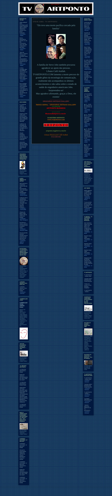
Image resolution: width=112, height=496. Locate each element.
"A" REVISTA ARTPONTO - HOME (23, 371)
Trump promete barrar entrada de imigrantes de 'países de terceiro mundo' (88, 205)
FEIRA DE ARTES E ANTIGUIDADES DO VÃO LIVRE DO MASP (24, 377)
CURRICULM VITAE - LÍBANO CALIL (23, 305)
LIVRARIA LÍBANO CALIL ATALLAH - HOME (23, 288)
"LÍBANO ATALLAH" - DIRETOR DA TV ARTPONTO (87, 408)
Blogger (68, 492)
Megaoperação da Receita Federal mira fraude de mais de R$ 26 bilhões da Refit (88, 261)
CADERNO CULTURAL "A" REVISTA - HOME (23, 445)
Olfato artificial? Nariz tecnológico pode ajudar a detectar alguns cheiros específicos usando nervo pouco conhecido (24, 27)
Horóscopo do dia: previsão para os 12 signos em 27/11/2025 (87, 25)
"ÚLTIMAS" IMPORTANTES (88, 399)
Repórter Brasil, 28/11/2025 (88, 244)
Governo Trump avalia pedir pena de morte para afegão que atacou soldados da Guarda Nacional (24, 117)
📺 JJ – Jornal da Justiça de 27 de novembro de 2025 (88, 106)
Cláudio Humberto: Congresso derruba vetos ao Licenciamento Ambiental (24, 136)
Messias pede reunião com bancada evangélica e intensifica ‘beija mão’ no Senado (88, 75)
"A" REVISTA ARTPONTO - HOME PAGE (23, 384)
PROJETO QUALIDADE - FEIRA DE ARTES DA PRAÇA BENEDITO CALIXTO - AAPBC (23, 455)
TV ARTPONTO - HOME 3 (88, 291)
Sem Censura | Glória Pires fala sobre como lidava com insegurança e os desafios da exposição (88, 226)
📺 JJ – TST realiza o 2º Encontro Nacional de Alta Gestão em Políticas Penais (88, 148)
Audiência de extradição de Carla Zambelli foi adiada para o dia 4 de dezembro (24, 127)
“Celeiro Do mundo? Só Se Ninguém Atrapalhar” (87, 285)
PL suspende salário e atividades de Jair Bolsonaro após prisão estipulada (23, 108)
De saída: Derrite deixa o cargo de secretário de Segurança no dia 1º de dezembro (88, 63)
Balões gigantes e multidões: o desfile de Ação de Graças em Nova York (88, 193)
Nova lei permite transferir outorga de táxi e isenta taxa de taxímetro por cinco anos (24, 236)
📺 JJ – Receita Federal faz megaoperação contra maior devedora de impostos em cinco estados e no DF (88, 133)
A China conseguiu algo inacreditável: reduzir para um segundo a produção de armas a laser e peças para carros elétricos (23, 73)
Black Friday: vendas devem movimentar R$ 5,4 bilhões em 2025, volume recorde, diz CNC (88, 51)
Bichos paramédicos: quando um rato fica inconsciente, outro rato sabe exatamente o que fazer (23, 42)
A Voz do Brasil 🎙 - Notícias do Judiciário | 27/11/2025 (88, 95)
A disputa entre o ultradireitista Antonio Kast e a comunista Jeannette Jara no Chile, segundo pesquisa (24, 202)
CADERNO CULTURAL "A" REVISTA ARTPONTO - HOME (23, 464)
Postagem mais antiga (73, 147)
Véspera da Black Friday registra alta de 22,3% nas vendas (23, 214)
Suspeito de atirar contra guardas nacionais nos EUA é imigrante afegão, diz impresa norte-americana (88, 37)
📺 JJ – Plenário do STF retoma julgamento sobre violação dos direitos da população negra (88, 118)
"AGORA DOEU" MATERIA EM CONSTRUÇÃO (88, 280)
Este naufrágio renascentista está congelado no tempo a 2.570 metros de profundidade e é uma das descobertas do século (24, 89)
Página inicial (56, 147)
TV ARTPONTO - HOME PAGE (88, 275)
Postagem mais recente (39, 147)
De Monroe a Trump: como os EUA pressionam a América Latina (24, 225)
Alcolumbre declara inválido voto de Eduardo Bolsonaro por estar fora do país (24, 145)
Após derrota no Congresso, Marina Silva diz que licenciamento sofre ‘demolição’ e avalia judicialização (24, 188)
